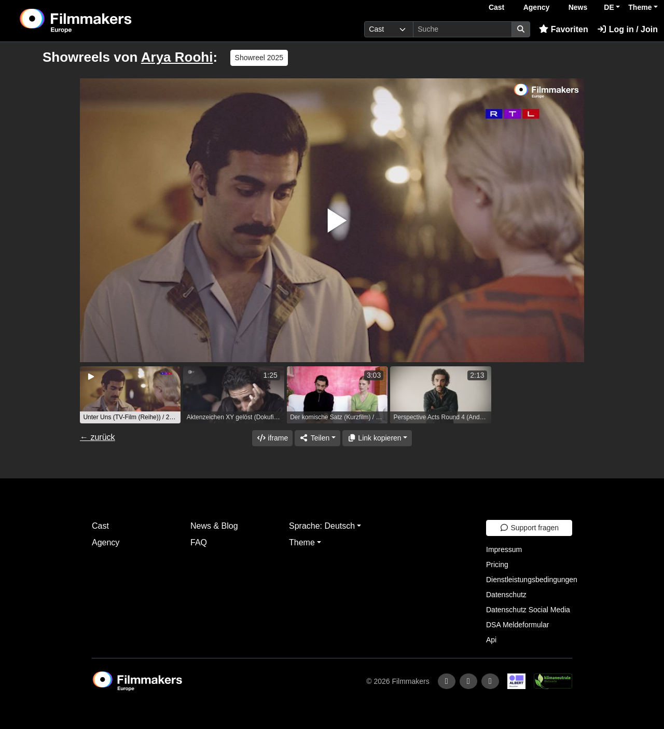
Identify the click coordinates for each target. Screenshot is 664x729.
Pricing (497, 564)
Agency (536, 7)
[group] (130, 394)
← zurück (97, 437)
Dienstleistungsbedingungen (531, 579)
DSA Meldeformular (517, 625)
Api (491, 640)
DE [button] (609, 7)
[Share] (317, 438)
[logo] (101, 21)
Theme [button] (640, 7)
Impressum (504, 549)
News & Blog (214, 525)
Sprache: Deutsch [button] (322, 525)
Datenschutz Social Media (528, 610)
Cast (496, 7)
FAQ (198, 542)
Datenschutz (506, 594)
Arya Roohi (177, 57)
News (578, 7)
